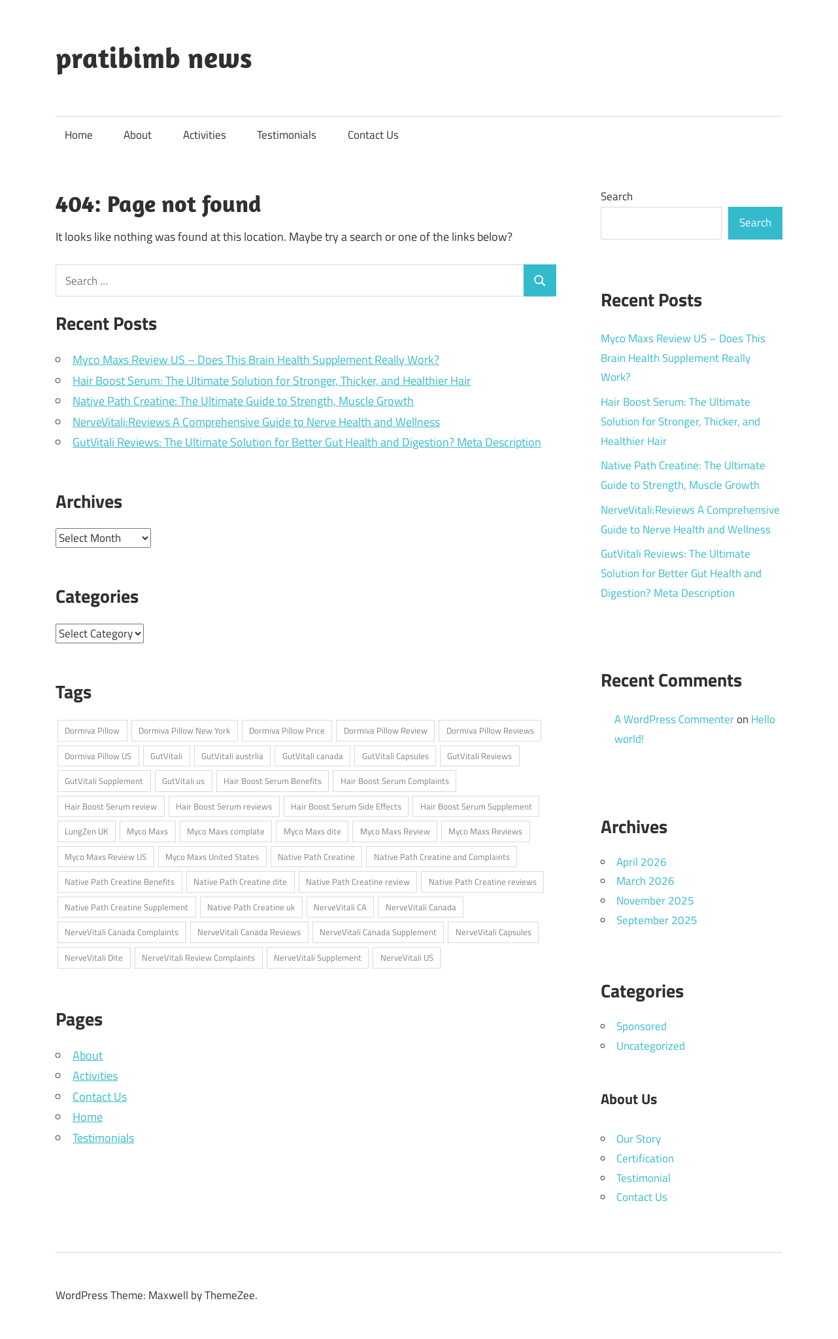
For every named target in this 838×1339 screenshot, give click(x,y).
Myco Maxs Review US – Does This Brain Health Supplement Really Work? (256, 359)
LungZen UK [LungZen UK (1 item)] (86, 831)
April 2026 (641, 861)
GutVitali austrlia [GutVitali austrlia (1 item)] (232, 755)
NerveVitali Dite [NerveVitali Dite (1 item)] (94, 957)
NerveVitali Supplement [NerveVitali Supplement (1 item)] (317, 957)
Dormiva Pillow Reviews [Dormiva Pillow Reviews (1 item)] (490, 730)
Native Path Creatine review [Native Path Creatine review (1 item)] (358, 881)
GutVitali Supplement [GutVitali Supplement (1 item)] (104, 780)
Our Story (638, 1138)
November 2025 (655, 900)
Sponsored (641, 1026)
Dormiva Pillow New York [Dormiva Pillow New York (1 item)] (184, 730)
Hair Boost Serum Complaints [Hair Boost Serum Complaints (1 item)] (395, 780)
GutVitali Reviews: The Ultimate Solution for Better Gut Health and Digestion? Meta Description (307, 442)
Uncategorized (650, 1045)
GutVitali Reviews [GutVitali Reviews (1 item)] (479, 755)
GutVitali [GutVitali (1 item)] (166, 755)
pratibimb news (154, 57)
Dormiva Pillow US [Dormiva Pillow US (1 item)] (98, 755)
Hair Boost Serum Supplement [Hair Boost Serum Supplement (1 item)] (476, 806)
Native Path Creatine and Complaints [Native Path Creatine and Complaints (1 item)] (442, 856)
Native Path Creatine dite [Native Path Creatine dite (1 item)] (240, 881)
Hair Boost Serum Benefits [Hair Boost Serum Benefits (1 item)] (273, 780)
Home (79, 134)
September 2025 (656, 920)
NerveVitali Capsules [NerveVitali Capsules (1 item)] (493, 931)
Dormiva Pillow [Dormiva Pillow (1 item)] (92, 730)
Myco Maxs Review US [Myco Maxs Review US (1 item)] (105, 856)
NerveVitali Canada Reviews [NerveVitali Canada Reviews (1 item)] (249, 931)
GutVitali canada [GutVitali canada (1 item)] (312, 755)
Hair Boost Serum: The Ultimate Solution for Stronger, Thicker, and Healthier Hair (272, 380)
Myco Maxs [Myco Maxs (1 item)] (147, 831)
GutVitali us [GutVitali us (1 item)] (183, 780)
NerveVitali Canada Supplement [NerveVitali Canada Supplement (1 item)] (378, 931)
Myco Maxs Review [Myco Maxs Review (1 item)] (395, 831)
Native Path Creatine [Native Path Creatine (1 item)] (316, 856)
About (138, 134)
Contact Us (373, 134)
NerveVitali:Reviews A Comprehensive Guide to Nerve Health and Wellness (256, 422)
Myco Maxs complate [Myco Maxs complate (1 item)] (226, 831)
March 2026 (645, 880)
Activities (204, 134)
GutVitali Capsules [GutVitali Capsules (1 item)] (395, 755)
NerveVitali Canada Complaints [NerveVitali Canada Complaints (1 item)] (121, 931)
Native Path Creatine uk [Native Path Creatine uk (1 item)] (251, 907)
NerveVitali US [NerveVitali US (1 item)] (406, 957)
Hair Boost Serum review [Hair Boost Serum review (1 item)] (111, 806)
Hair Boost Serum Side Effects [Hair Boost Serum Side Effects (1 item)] (346, 806)
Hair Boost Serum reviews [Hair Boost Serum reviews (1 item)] (224, 806)
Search (617, 196)
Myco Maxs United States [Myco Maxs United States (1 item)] (212, 856)
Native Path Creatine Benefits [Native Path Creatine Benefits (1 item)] (120, 881)
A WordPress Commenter (674, 719)
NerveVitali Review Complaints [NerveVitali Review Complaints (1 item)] (198, 957)
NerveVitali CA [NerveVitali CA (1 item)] (340, 907)
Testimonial (643, 1178)
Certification (645, 1158)
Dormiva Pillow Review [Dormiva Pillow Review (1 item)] (385, 730)
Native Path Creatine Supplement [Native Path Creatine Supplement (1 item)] (126, 907)
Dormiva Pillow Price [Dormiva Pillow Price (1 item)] (287, 730)
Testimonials (286, 134)
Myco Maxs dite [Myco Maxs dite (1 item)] (312, 831)
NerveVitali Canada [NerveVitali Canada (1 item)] (421, 907)
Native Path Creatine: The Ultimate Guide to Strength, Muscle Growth (243, 401)
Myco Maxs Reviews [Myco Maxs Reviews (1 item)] (485, 831)
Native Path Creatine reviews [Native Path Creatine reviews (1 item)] (483, 881)
